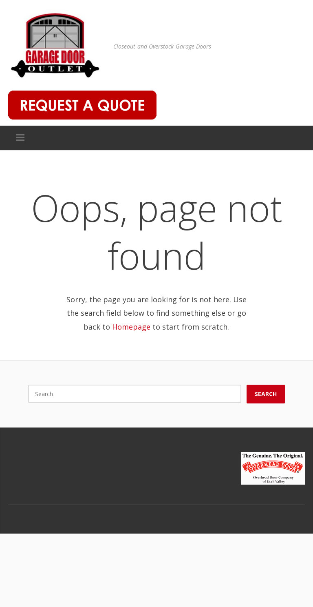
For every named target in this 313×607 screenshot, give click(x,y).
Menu (20, 138)
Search (266, 394)
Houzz (297, 513)
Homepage (131, 327)
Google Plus (279, 513)
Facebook (262, 513)
